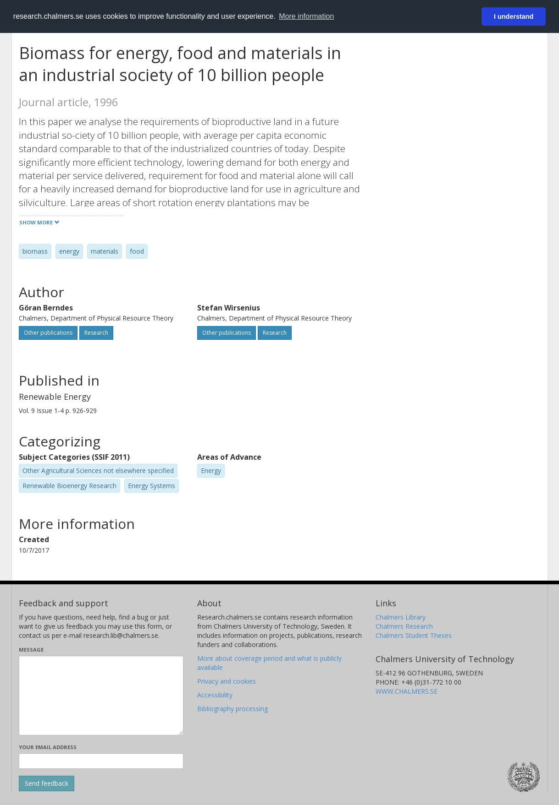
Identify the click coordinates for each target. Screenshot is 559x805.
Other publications (48, 333)
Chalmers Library (401, 617)
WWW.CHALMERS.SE (406, 691)
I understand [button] (513, 16)
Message (31, 649)
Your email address (48, 747)
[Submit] (46, 783)
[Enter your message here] (101, 695)
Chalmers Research (404, 626)
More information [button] (306, 16)
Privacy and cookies (226, 681)
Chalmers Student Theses (414, 635)
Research (96, 333)
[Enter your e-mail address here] (101, 761)
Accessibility (214, 695)
